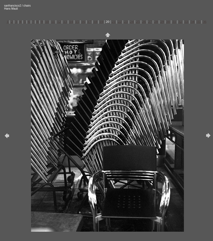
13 (65, 21)
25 (138, 21)
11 (53, 21)
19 (101, 21)
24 (132, 21)
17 (89, 21)
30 (168, 21)
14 (71, 21)
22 (119, 21)
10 (47, 21)
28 (156, 21)
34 (192, 21)
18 (95, 21)
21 (113, 21)
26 (144, 21)
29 (162, 21)
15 (77, 21)
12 (59, 21)
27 (150, 21)
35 (198, 21)
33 (186, 21)
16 (83, 21)
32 (180, 21)
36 (204, 21)
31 (174, 21)
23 (126, 21)
